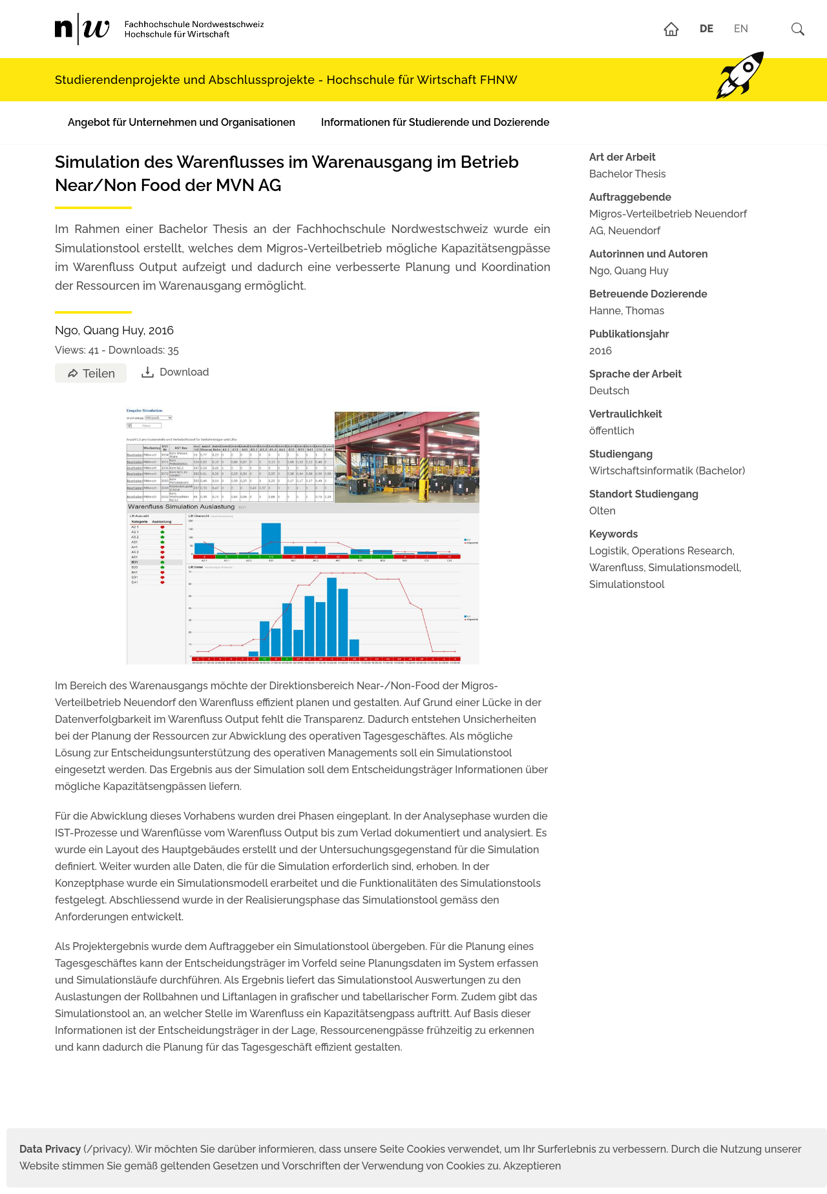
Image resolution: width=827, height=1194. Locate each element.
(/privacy (73, 1149)
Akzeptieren (532, 1166)
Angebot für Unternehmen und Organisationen (181, 122)
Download (174, 372)
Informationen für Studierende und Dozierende (435, 122)
